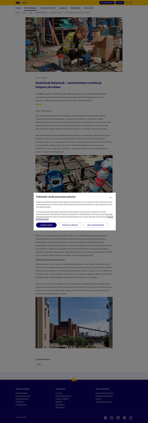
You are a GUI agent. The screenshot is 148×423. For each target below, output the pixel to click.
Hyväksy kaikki (46, 225)
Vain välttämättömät (95, 225)
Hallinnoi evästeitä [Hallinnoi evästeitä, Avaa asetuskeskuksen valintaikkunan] (70, 225)
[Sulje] (110, 197)
